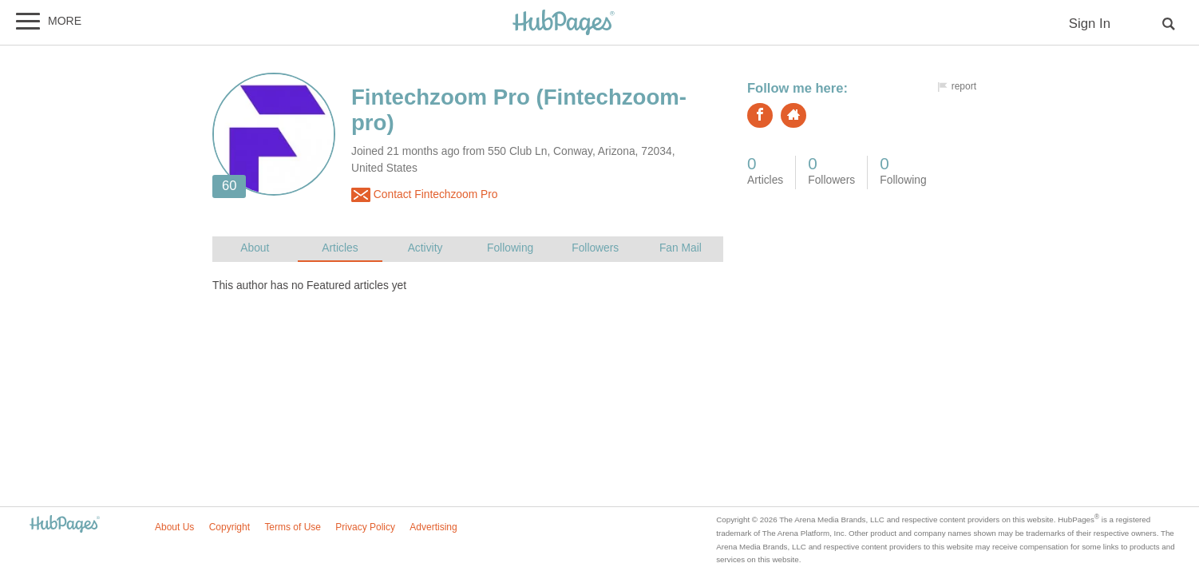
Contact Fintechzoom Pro (424, 194)
